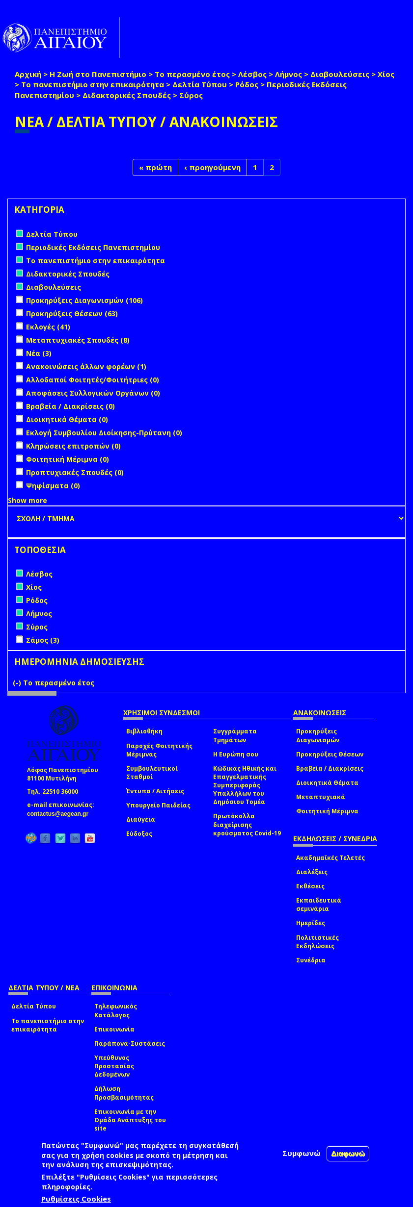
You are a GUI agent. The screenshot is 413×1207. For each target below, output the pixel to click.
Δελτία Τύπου (199, 84)
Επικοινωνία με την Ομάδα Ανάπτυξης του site (130, 1119)
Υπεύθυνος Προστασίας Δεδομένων (114, 1066)
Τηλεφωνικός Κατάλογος (115, 1010)
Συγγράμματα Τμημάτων (235, 735)
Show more (27, 500)
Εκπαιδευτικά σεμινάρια (318, 904)
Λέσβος (252, 74)
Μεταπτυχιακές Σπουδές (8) (78, 340)
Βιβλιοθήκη (144, 731)
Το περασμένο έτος (192, 74)
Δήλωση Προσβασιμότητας (124, 1092)
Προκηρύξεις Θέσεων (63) (72, 313)
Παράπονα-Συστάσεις (129, 1043)
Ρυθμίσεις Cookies (76, 1199)
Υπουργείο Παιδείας (158, 805)
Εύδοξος (139, 834)
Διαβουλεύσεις (339, 74)
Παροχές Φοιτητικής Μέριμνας (159, 750)
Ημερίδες (310, 923)
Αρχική (28, 74)
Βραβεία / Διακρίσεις (329, 768)
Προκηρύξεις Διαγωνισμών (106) (84, 300)
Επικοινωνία (114, 1029)
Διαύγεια (140, 819)
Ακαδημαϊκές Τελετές (330, 858)
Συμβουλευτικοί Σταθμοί (152, 772)
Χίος (386, 74)
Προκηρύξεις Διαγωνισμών (317, 735)
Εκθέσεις (310, 886)
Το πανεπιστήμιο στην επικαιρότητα (92, 84)
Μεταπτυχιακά (320, 797)
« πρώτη (155, 167)
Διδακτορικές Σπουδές (127, 95)
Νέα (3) (39, 353)
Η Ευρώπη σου (235, 754)
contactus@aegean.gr (60, 813)
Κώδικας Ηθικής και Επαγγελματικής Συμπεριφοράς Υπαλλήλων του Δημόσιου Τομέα (244, 785)
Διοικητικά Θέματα (327, 783)
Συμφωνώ (301, 1153)
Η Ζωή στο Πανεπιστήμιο (98, 74)
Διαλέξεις (312, 872)
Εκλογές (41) (48, 326)
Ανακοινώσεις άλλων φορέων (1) (86, 366)
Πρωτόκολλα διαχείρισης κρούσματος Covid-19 (247, 824)
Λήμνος (288, 74)
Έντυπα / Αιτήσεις (155, 791)
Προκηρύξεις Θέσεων (329, 754)
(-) (18, 682)
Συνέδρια (311, 960)
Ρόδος (246, 84)
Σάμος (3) (42, 640)
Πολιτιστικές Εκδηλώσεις (317, 941)
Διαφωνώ (348, 1153)
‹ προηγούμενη (212, 167)
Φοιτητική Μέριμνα (327, 811)
